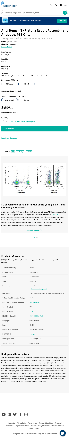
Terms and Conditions (46, 423)
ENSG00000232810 (36, 316)
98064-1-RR (56, 215)
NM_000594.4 (34, 302)
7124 (31, 311)
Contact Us (11, 423)
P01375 (32, 334)
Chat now (62, 21)
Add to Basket (8, 129)
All (13, 152)
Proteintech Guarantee (9, 138)
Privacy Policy (21, 423)
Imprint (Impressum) (22, 426)
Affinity (29, 152)
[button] (63, 433)
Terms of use (32, 423)
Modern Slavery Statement (40, 426)
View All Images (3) (34, 230)
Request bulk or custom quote (25, 122)
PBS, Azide (9, 84)
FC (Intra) (20, 152)
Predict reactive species (39, 289)
